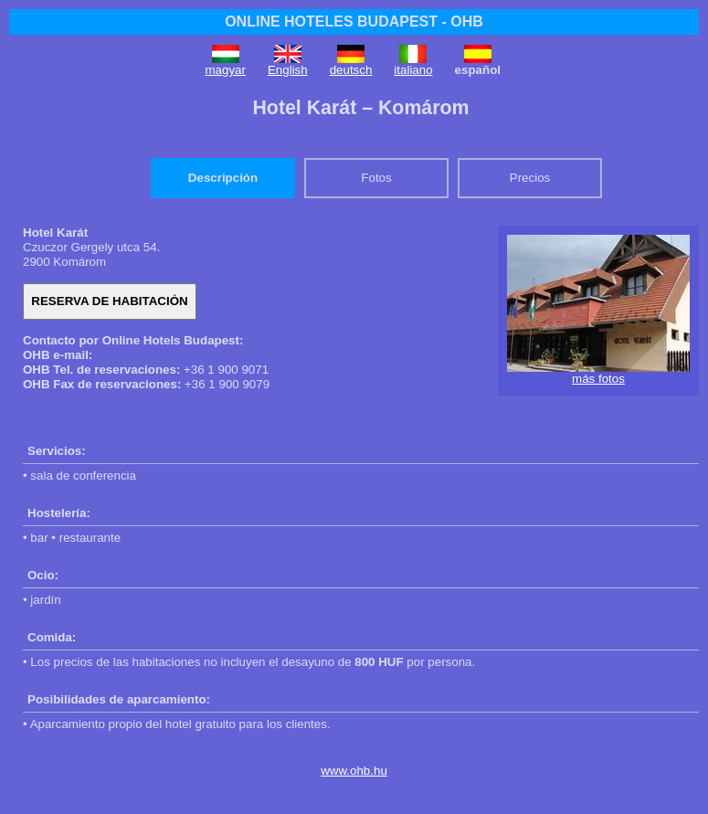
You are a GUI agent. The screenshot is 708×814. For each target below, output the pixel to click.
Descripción (223, 178)
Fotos (376, 178)
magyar (226, 70)
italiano (413, 70)
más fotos (598, 379)
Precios (530, 178)
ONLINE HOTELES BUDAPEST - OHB (354, 21)
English (288, 70)
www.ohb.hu (354, 770)
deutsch (351, 70)
